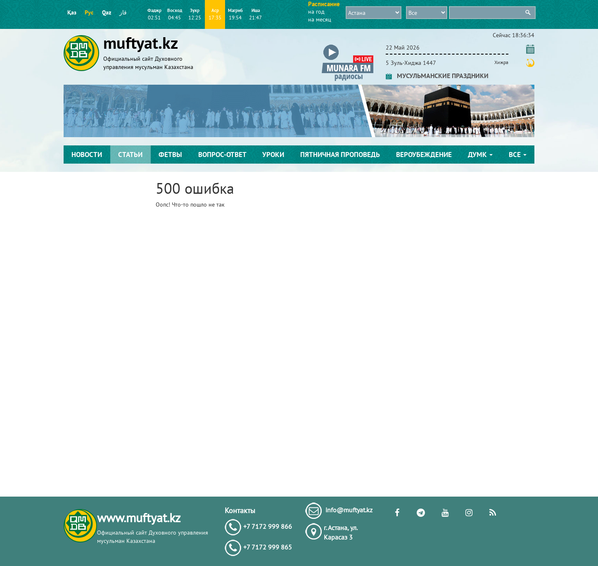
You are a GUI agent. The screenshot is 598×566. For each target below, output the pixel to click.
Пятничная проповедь (340, 154)
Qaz (106, 12)
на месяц (319, 19)
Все (518, 154)
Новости (86, 154)
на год (316, 11)
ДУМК (480, 154)
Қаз (71, 12)
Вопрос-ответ (222, 154)
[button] (347, 46)
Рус (89, 12)
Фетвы (170, 154)
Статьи (130, 154)
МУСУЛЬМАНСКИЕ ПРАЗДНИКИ (437, 75)
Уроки (273, 154)
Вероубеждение (424, 154)
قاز (123, 12)
